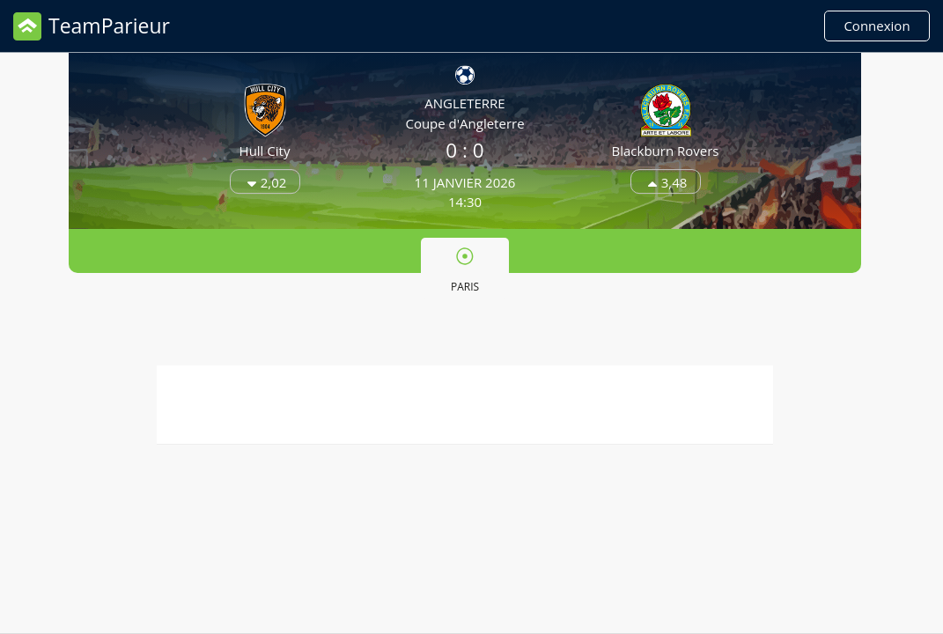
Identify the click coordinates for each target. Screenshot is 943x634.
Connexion (877, 25)
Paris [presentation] (465, 270)
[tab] (464, 268)
